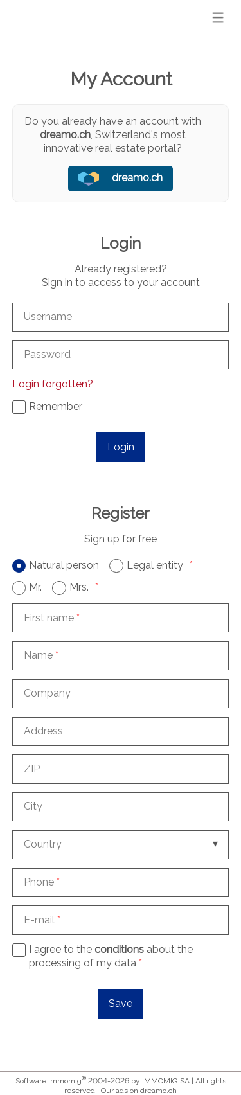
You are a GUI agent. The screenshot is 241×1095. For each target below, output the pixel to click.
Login (120, 447)
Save (120, 1003)
